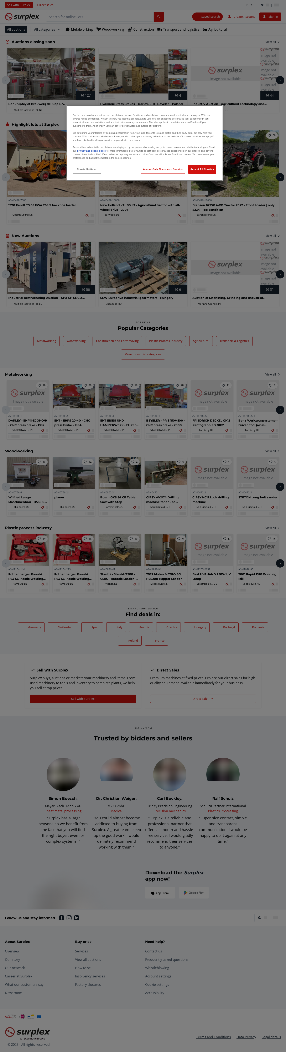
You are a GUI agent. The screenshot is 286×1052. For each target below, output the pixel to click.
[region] (145, 143)
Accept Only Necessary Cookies (163, 169)
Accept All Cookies (202, 169)
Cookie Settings (87, 169)
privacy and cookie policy (91, 151)
